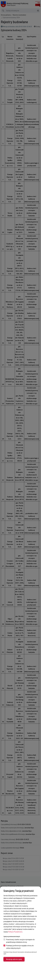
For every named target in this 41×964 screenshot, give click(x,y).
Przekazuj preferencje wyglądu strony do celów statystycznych (18, 946)
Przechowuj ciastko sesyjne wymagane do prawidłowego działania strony (19, 940)
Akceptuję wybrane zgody (14, 959)
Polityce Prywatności (15, 932)
